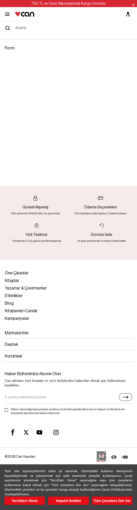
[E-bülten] (125, 397)
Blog (9, 303)
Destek (11, 344)
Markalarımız (17, 333)
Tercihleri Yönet (25, 500)
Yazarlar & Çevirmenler (26, 288)
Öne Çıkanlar (17, 273)
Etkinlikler (14, 296)
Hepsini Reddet (68, 500)
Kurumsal (13, 356)
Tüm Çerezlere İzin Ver (112, 500)
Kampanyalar (17, 318)
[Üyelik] (128, 14)
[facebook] (13, 432)
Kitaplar (12, 280)
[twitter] (26, 432)
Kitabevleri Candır (21, 311)
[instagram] (56, 432)
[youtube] (39, 432)
